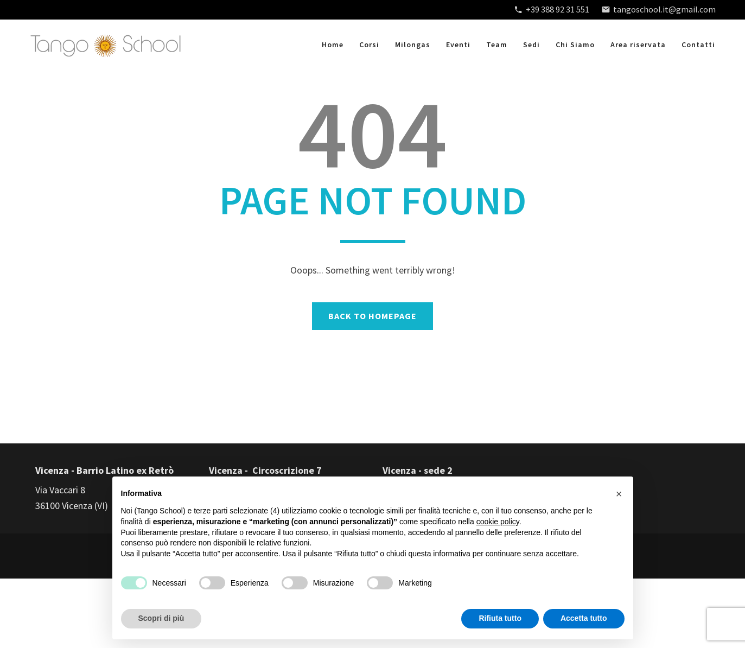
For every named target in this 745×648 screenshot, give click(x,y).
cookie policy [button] (497, 521)
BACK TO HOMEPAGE (372, 315)
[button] (619, 494)
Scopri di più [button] (161, 618)
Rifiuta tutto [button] (500, 618)
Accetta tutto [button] (584, 618)
